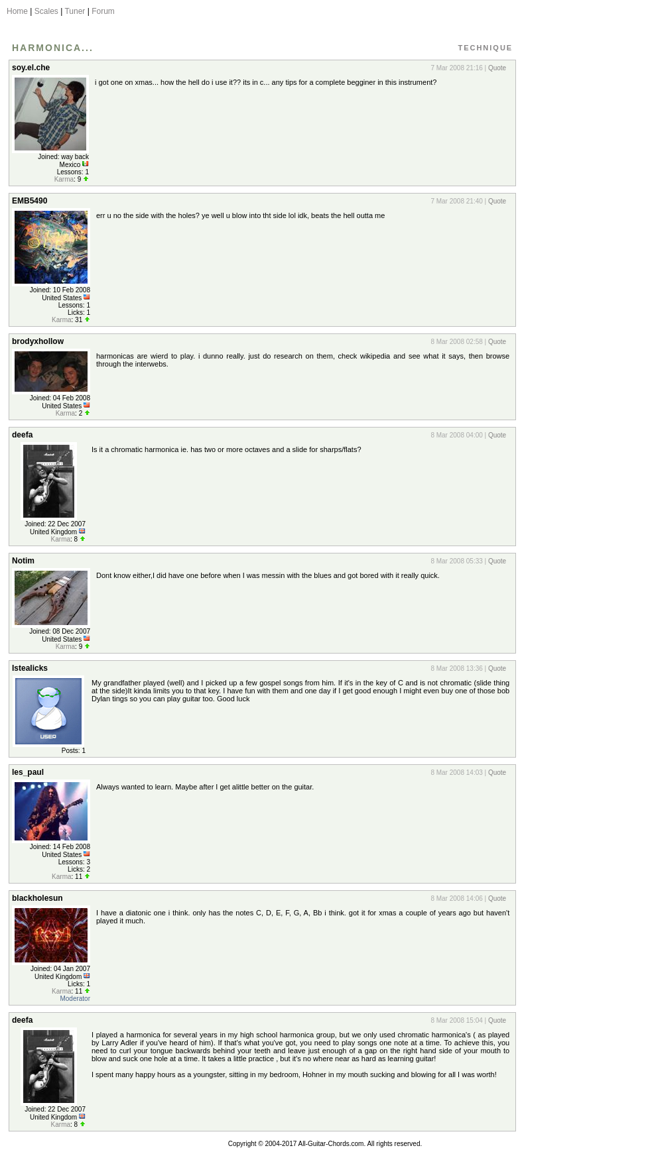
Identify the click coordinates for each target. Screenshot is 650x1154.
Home (17, 11)
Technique (485, 48)
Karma (64, 179)
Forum (103, 11)
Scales (46, 11)
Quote (497, 68)
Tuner (74, 11)
